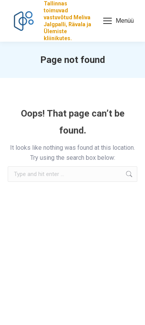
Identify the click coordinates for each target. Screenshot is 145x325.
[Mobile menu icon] (118, 20)
